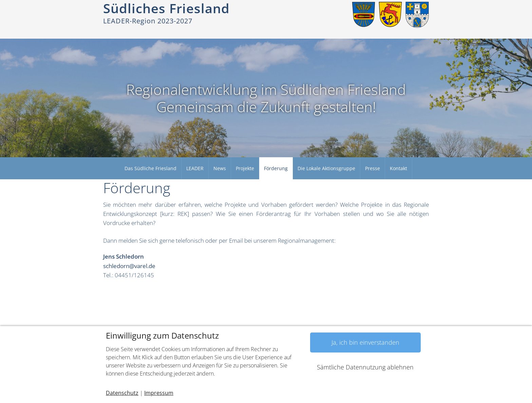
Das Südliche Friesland (150, 168)
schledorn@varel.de (129, 266)
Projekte (245, 168)
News (219, 168)
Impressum (158, 393)
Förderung (276, 168)
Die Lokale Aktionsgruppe (326, 168)
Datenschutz (122, 393)
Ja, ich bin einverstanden (365, 342)
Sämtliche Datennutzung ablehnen (365, 367)
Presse (372, 168)
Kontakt (398, 168)
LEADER (195, 168)
